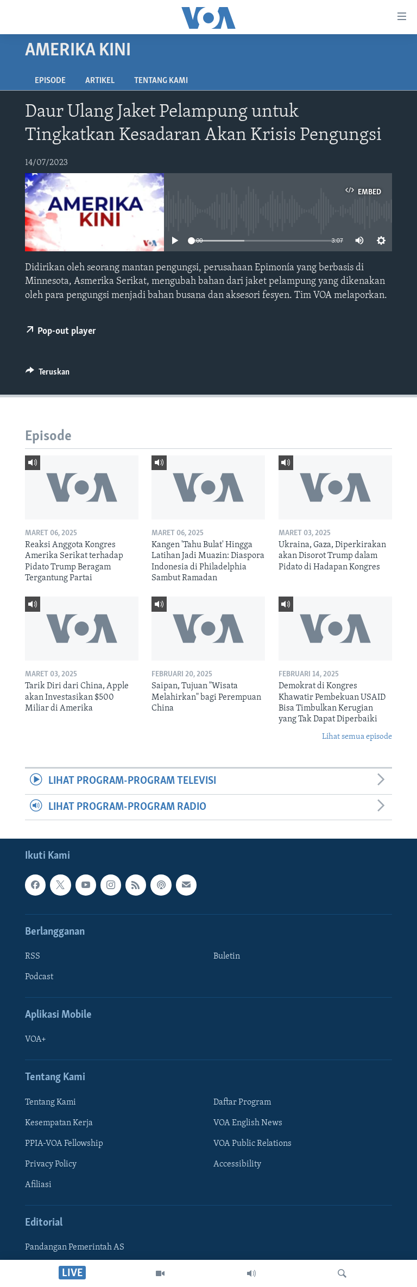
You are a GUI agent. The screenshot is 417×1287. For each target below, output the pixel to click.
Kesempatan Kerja (59, 1123)
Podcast (39, 977)
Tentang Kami (161, 81)
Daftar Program (242, 1102)
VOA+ (35, 1039)
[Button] (48, 374)
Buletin (226, 956)
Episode (50, 81)
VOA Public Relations (252, 1143)
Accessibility (237, 1164)
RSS (32, 956)
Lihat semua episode (357, 737)
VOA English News (247, 1123)
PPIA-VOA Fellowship (64, 1143)
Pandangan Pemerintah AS (74, 1247)
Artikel (100, 81)
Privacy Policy (51, 1164)
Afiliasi (38, 1185)
